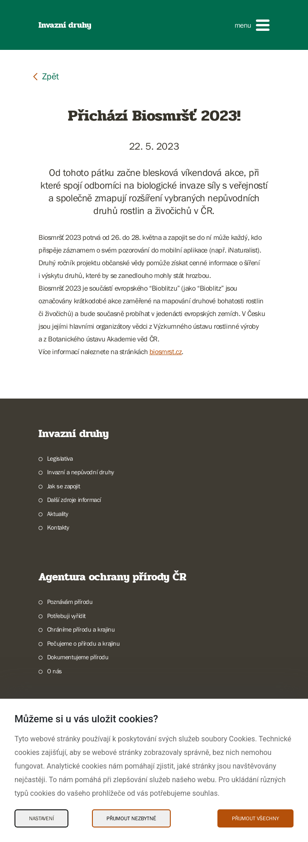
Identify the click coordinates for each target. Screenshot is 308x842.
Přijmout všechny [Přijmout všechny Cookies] (255, 818)
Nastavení (41, 818)
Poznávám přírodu (70, 601)
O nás (54, 671)
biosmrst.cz (165, 351)
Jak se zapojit (63, 486)
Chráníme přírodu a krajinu (81, 629)
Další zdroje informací (74, 499)
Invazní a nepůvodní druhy (80, 472)
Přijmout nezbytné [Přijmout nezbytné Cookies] (131, 818)
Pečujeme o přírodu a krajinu (83, 643)
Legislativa (60, 458)
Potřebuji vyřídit (66, 615)
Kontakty (58, 527)
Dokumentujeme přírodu (78, 657)
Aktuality (57, 513)
